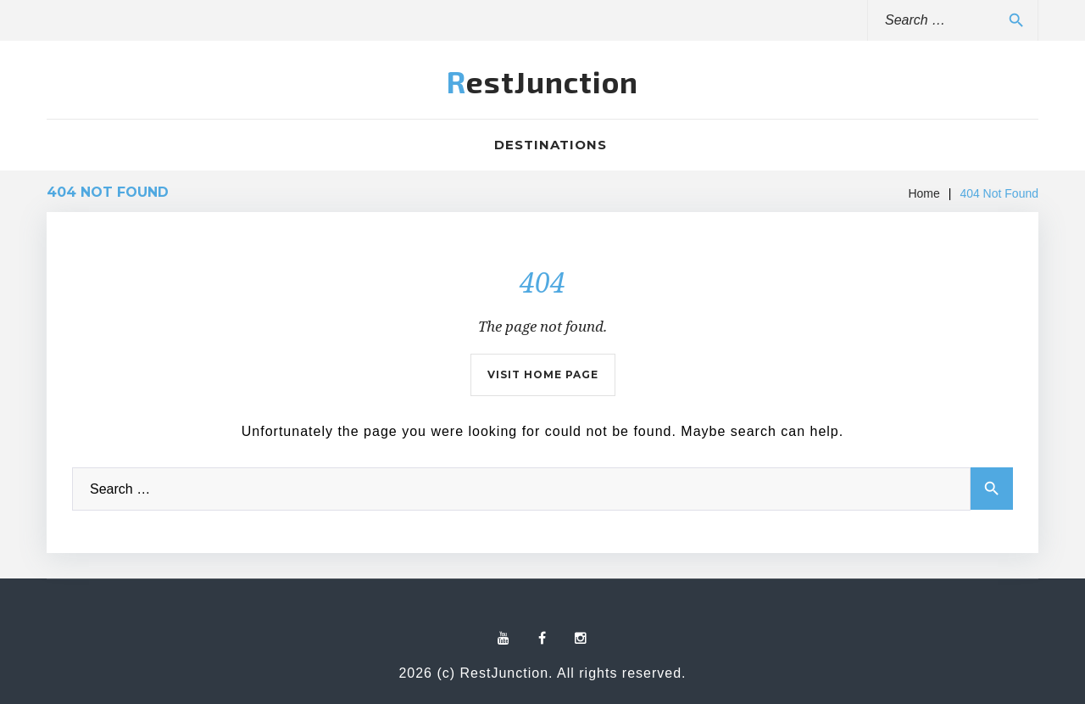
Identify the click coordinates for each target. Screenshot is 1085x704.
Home (923, 193)
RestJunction (542, 81)
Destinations (550, 144)
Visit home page (542, 374)
